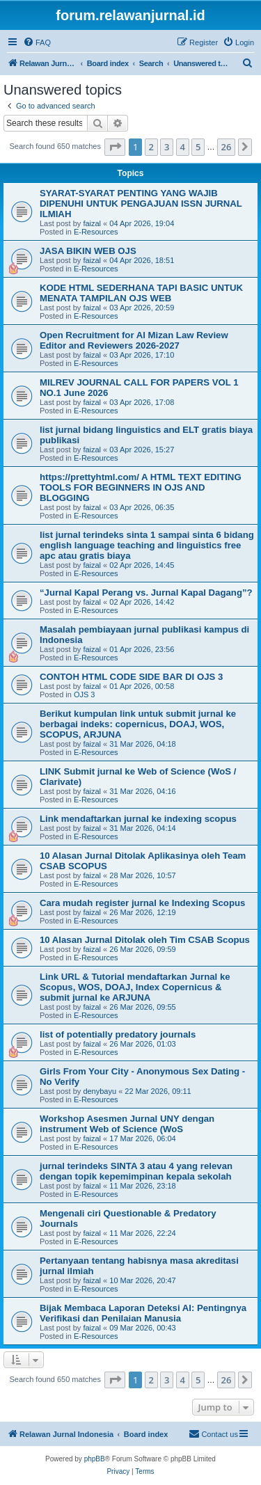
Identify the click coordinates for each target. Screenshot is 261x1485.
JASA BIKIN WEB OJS (88, 251)
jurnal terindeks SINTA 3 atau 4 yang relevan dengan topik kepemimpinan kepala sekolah (136, 1171)
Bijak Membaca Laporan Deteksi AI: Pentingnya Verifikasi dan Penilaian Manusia (143, 1313)
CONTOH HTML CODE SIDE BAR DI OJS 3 (131, 677)
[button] (114, 146)
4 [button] (182, 147)
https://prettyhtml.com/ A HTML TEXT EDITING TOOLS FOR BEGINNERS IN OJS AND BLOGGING (141, 487)
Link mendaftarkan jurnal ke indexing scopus (138, 818)
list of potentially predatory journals (118, 1034)
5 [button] (198, 147)
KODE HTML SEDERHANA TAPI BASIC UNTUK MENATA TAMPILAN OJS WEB (141, 293)
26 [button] (226, 147)
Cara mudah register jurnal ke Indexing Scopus (142, 903)
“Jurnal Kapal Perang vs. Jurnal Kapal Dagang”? (146, 592)
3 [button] (166, 147)
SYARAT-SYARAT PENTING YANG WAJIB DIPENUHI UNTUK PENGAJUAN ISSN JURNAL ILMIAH (141, 203)
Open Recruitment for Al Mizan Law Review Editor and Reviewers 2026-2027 (134, 340)
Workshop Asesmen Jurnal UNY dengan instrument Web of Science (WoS (127, 1123)
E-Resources (96, 232)
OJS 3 (84, 694)
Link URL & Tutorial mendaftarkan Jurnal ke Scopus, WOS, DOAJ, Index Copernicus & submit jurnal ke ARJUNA (135, 987)
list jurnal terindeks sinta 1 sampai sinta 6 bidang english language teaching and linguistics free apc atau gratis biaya (147, 545)
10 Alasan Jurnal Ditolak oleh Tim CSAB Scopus (145, 940)
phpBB (94, 1459)
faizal (92, 223)
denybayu (99, 1091)
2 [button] (151, 147)
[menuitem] (37, 42)
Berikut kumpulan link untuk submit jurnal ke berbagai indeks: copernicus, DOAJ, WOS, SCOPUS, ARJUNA (138, 724)
